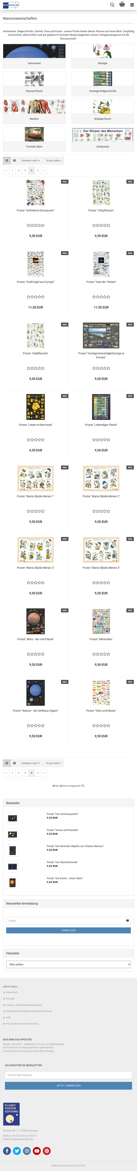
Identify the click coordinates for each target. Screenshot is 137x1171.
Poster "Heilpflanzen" (35, 353)
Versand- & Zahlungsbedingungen (24, 1005)
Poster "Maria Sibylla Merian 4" (101, 567)
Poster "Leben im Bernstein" (35, 424)
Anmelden (68, 930)
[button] (7, 161)
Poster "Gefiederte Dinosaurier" (35, 210)
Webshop (56, 1165)
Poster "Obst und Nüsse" (101, 710)
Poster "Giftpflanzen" (101, 210)
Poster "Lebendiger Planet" (101, 424)
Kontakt (10, 998)
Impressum (12, 992)
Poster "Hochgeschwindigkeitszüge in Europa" (101, 355)
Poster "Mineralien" (101, 639)
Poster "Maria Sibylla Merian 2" (101, 496)
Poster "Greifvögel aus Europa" (35, 281)
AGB (8, 1017)
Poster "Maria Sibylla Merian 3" (35, 567)
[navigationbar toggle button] (132, 5)
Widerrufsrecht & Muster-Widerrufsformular (29, 1011)
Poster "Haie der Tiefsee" (101, 281)
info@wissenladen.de (21, 1139)
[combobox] (31, 161)
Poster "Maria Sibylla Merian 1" (35, 496)
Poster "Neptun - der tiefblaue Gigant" (35, 710)
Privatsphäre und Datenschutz (22, 1023)
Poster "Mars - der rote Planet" (35, 639)
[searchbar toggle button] (112, 5)
